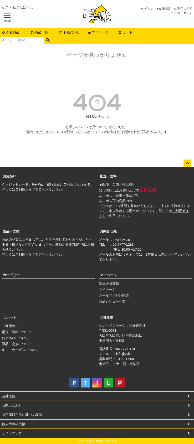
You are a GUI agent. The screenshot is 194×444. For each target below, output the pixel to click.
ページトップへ (187, 163)
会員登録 (164, 8)
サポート (9, 317)
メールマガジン (182, 13)
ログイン (147, 8)
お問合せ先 (108, 231)
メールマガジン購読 (114, 295)
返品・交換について (17, 344)
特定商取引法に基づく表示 (22, 415)
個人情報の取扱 (13, 424)
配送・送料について (17, 332)
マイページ (98, 32)
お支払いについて (15, 338)
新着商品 (11, 32)
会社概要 (106, 317)
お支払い (9, 176)
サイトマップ (12, 433)
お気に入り (69, 32)
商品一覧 (39, 32)
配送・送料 (108, 176)
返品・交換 (11, 231)
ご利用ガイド (183, 8)
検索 (48, 40)
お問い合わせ (12, 405)
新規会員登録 (109, 283)
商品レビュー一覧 (112, 301)
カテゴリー (11, 275)
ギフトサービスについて (20, 350)
